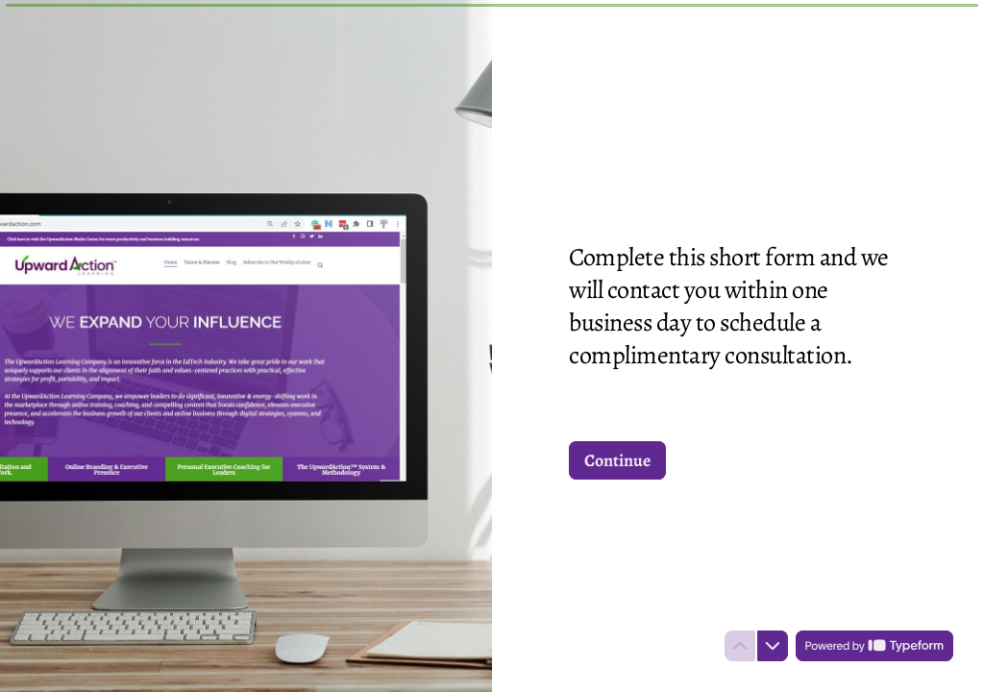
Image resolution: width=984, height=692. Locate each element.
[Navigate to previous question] (740, 645)
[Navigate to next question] (772, 645)
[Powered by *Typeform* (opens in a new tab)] (874, 645)
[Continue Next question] (617, 460)
